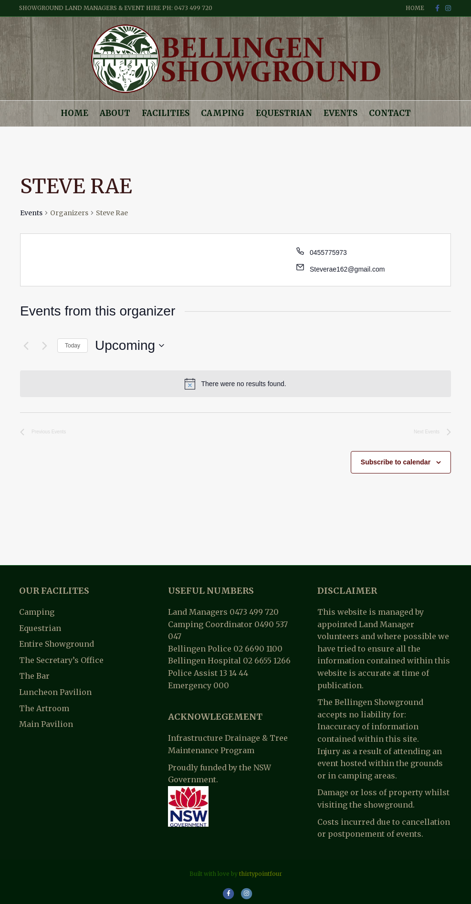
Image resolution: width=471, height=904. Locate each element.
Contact (390, 113)
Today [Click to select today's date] (72, 345)
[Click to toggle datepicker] (129, 345)
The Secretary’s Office (61, 660)
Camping (222, 113)
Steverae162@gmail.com (347, 269)
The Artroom (44, 708)
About (115, 113)
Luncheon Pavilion (55, 692)
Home (415, 7)
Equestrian (284, 113)
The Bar (34, 676)
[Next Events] (44, 345)
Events (340, 113)
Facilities (165, 113)
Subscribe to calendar (395, 462)
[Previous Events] (25, 345)
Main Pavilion (46, 724)
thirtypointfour (260, 873)
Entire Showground (56, 644)
